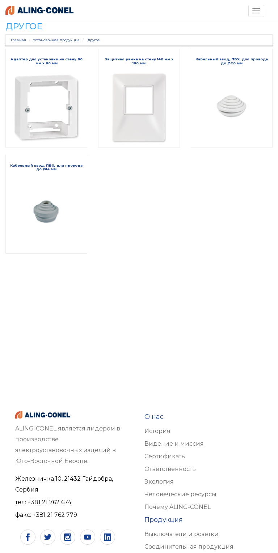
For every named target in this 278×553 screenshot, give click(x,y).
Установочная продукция (56, 40)
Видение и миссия (174, 443)
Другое (94, 40)
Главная (18, 40)
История (157, 431)
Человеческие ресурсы (180, 494)
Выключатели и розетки (181, 534)
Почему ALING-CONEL (177, 506)
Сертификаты (165, 456)
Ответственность (170, 469)
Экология (159, 481)
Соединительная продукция (188, 546)
